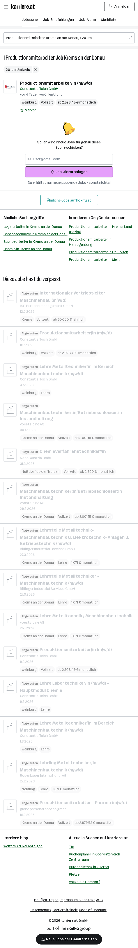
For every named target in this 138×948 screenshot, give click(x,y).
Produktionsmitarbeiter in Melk (94, 259)
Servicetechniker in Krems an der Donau (35, 234)
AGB (99, 900)
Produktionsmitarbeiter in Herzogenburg (90, 242)
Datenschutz (40, 910)
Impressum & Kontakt (77, 900)
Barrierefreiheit (65, 910)
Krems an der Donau (84, 57)
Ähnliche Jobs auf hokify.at (69, 200)
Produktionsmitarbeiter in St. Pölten (98, 252)
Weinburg (29, 102)
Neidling (28, 789)
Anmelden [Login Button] (119, 6)
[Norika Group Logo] (68, 929)
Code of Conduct (93, 910)
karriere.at (117, 838)
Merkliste (108, 20)
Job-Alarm (87, 20)
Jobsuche (30, 20)
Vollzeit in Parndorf (84, 882)
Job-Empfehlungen (58, 20)
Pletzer (75, 874)
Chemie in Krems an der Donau (28, 249)
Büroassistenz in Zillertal (89, 867)
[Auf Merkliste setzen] (28, 110)
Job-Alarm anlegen (69, 172)
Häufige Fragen (46, 900)
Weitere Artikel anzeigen (23, 846)
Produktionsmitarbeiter (30, 57)
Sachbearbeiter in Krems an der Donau (34, 241)
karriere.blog (16, 838)
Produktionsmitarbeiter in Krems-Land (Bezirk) (100, 229)
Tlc (71, 847)
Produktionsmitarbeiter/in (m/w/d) (56, 83)
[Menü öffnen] (6, 7)
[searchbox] (69, 37)
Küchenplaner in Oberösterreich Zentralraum (94, 857)
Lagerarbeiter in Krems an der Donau (33, 227)
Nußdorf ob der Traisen (40, 471)
